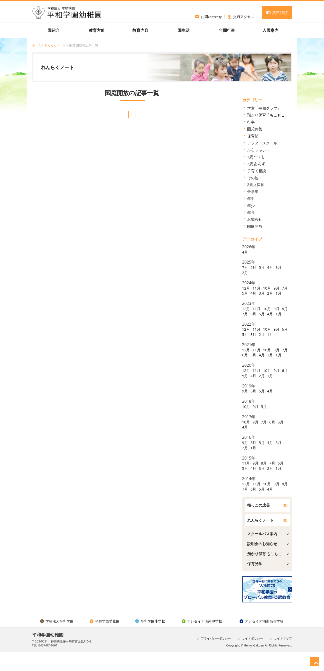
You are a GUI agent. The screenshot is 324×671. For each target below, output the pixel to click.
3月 (280, 267)
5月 (263, 267)
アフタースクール (263, 142)
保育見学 (255, 581)
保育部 (253, 136)
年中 (251, 198)
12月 (246, 288)
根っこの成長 (259, 521)
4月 (245, 252)
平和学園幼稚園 (104, 639)
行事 (251, 122)
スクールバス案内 (263, 550)
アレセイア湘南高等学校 (261, 639)
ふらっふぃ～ (259, 149)
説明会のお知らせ (263, 560)
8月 (245, 319)
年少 (251, 205)
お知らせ (255, 219)
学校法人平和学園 (57, 639)
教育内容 (140, 30)
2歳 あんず (256, 163)
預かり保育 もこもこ (265, 571)
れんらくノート (56, 45)
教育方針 (97, 30)
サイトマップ (280, 657)
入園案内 (270, 30)
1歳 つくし (256, 156)
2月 (245, 272)
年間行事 (227, 30)
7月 (245, 267)
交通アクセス (240, 16)
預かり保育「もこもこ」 (269, 115)
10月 (268, 288)
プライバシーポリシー (213, 657)
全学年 (253, 191)
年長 (251, 212)
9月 (278, 288)
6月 (254, 267)
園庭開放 (255, 226)
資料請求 (277, 12)
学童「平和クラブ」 (265, 108)
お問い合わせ (208, 16)
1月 (245, 298)
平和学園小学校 (149, 639)
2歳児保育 (256, 184)
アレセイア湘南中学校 (201, 639)
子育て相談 (257, 170)
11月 (257, 288)
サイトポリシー (250, 657)
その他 (253, 177)
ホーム (37, 45)
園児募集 (255, 129)
